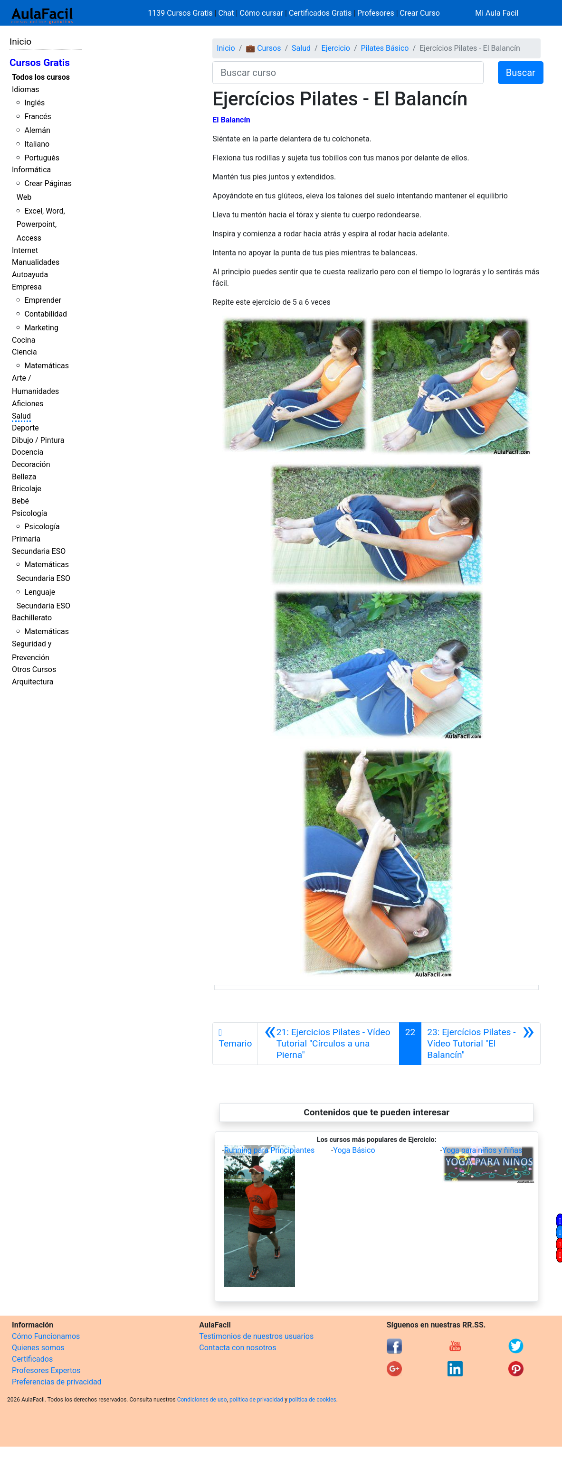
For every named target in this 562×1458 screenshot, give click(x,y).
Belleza (24, 476)
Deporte (25, 427)
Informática (31, 169)
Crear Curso (420, 13)
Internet (25, 250)
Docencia (27, 452)
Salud (21, 416)
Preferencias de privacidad (57, 1381)
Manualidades (35, 262)
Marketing (41, 327)
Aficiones (27, 403)
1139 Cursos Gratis (181, 13)
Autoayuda (30, 274)
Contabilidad (45, 313)
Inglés (34, 102)
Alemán (37, 130)
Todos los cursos (41, 77)
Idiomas (25, 89)
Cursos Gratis (40, 62)
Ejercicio (336, 48)
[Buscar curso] (348, 72)
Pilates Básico (385, 48)
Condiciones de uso (202, 1399)
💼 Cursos (263, 48)
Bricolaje (26, 488)
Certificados (32, 1359)
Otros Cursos (34, 669)
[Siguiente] (481, 1043)
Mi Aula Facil (496, 13)
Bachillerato (32, 617)
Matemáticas (46, 365)
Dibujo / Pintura (38, 440)
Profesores (375, 13)
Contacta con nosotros (237, 1347)
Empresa (27, 286)
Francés (37, 116)
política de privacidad (256, 1399)
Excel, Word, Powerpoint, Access (41, 224)
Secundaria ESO (39, 551)
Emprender (42, 300)
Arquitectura (32, 681)
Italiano (36, 144)
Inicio (20, 41)
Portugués (41, 157)
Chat (226, 13)
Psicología (29, 513)
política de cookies (312, 1399)
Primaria (26, 538)
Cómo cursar (261, 13)
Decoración (31, 464)
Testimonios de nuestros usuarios (256, 1336)
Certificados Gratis (320, 13)
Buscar (520, 72)
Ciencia (24, 351)
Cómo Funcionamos (46, 1336)
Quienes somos (38, 1347)
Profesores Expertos (46, 1370)
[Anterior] (328, 1043)
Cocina (23, 340)
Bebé (20, 500)
